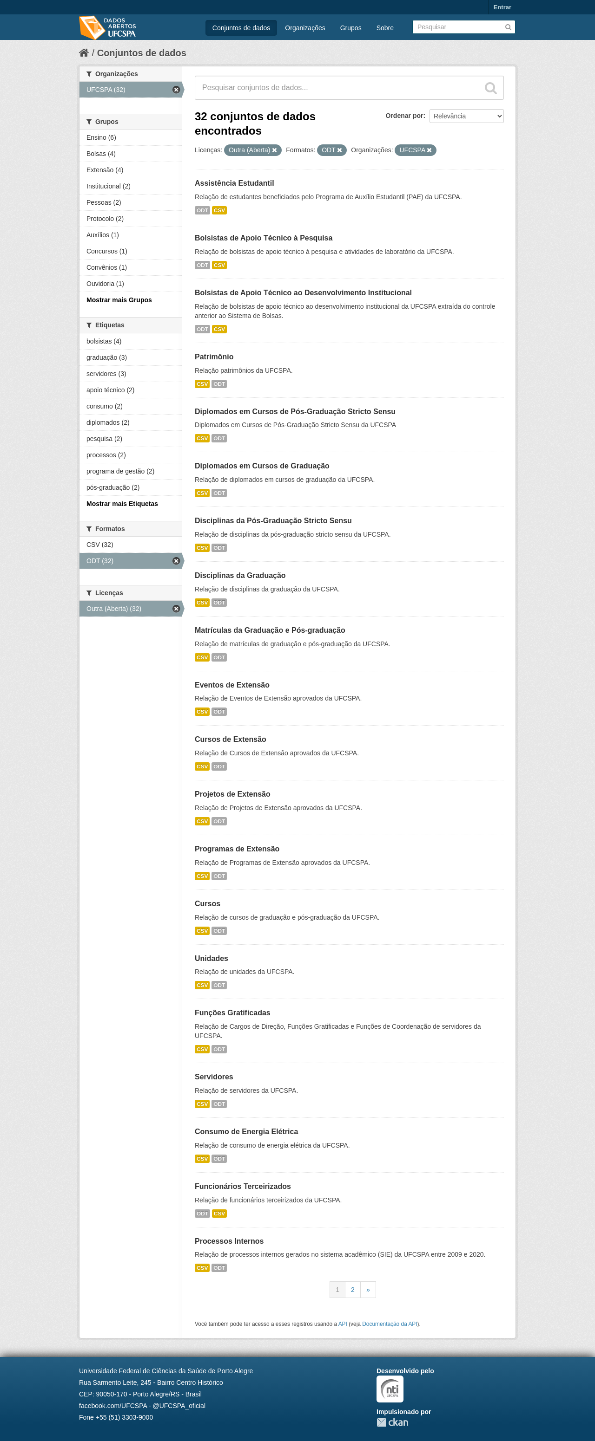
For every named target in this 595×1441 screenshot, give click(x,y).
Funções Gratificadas (233, 1013)
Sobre (385, 28)
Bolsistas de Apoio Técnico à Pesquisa (263, 238)
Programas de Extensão (237, 849)
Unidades (211, 958)
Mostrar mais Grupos (119, 300)
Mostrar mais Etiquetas (122, 503)
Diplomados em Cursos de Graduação (262, 466)
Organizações (305, 28)
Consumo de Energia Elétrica (246, 1132)
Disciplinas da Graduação (240, 575)
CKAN (392, 1422)
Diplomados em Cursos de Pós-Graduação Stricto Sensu (295, 411)
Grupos (351, 28)
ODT (202, 210)
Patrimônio (214, 357)
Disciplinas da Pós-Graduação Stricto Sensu (273, 521)
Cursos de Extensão (230, 739)
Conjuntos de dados (241, 28)
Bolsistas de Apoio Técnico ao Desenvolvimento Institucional (303, 293)
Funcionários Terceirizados (243, 1186)
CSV (219, 210)
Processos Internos (229, 1241)
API (342, 1324)
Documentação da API (389, 1324)
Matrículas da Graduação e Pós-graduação (270, 630)
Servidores (214, 1077)
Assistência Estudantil (234, 183)
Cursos (207, 904)
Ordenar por (404, 115)
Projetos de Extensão (233, 794)
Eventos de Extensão (232, 685)
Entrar (502, 7)
